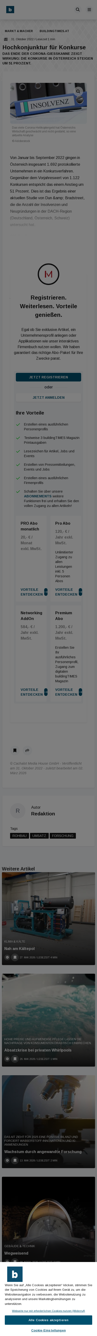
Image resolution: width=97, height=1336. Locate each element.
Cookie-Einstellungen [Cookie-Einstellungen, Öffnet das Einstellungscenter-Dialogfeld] (48, 1330)
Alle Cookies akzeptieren (48, 1320)
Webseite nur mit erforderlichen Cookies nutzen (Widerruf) (48, 1310)
